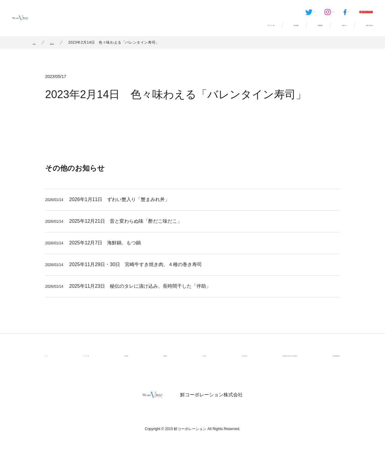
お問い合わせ (356, 30)
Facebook (301, 14)
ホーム (38, 50)
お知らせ (310, 30)
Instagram (271, 14)
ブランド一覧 (182, 30)
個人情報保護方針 (323, 362)
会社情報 (228, 30)
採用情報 (269, 30)
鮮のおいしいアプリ (349, 14)
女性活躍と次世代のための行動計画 (261, 362)
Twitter (241, 14)
